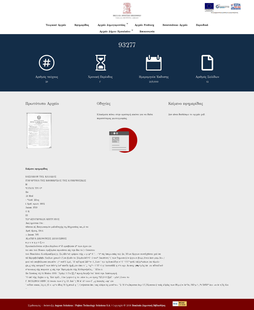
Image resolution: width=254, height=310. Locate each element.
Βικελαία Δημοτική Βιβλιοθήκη (148, 305)
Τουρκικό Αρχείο (56, 25)
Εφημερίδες (82, 25)
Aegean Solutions (64, 305)
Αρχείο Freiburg (144, 25)
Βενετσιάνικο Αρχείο (175, 25)
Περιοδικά (202, 25)
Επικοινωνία (147, 31)
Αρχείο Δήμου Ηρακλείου (114, 31)
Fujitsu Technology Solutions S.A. (92, 305)
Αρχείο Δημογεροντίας (111, 25)
